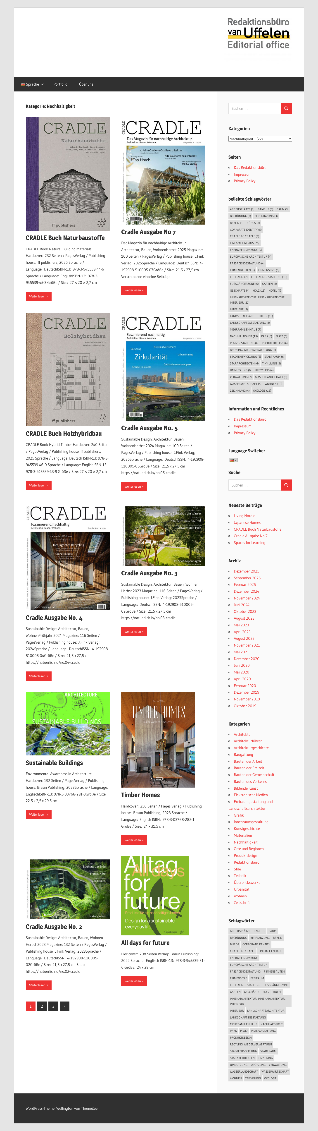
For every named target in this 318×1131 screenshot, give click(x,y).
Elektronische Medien (251, 794)
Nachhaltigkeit (246, 842)
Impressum (243, 174)
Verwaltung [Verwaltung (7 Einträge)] (241, 377)
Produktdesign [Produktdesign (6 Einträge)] (275, 343)
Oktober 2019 (245, 705)
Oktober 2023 (245, 611)
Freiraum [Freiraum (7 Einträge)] (239, 277)
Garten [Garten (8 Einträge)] (269, 283)
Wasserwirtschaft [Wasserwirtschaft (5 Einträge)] (245, 384)
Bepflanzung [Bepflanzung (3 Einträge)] (266, 216)
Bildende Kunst (246, 788)
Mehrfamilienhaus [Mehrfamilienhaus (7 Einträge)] (245, 329)
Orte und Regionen (249, 848)
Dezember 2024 (246, 591)
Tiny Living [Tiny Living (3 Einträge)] (271, 363)
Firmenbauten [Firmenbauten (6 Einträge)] (242, 270)
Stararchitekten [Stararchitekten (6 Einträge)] (244, 363)
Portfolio (60, 84)
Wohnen (240, 896)
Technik (240, 875)
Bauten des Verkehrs (250, 781)
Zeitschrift (242, 902)
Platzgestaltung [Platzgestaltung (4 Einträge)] (244, 343)
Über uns (86, 84)
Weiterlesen (37, 296)
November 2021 (247, 645)
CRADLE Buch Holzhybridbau (64, 433)
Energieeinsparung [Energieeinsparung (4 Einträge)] (246, 250)
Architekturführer (248, 740)
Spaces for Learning (249, 542)
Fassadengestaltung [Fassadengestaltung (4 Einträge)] (247, 263)
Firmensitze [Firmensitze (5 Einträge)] (268, 270)
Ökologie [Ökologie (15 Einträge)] (262, 390)
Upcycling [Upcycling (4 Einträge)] (264, 370)
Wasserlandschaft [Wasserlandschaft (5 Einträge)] (271, 377)
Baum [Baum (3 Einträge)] (283, 209)
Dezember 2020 (246, 658)
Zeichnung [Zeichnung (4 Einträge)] (240, 390)
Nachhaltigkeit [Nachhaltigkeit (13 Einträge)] (244, 336)
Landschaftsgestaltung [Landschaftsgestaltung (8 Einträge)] (250, 322)
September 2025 (247, 577)
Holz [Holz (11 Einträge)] (259, 290)
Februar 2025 (245, 584)
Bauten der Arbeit (248, 761)
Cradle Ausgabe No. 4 (54, 617)
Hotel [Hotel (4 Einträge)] (275, 290)
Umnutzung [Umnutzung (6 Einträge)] (241, 370)
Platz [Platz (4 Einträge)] (281, 336)
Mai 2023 (241, 625)
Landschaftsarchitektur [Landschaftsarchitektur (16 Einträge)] (251, 316)
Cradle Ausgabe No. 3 (149, 573)
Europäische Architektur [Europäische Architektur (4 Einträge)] (250, 256)
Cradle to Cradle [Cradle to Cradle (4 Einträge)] (244, 236)
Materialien (243, 835)
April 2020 (242, 678)
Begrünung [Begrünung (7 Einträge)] (240, 216)
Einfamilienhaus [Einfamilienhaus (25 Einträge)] (244, 243)
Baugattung (243, 754)
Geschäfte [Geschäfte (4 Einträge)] (239, 290)
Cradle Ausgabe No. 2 (54, 926)
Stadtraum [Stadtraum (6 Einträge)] (274, 356)
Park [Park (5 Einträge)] (266, 336)
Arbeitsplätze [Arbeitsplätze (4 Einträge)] (242, 209)
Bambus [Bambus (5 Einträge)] (265, 209)
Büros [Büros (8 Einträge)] (253, 223)
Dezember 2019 (246, 692)
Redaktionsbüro (246, 862)
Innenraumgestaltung (251, 821)
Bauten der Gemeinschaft (254, 774)
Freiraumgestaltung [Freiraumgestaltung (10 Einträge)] (269, 277)
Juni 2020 (242, 665)
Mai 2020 (241, 672)
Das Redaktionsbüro (250, 167)
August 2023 (244, 618)
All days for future (145, 942)
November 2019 (247, 699)
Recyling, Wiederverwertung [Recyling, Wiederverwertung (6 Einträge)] (253, 350)
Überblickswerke (247, 882)
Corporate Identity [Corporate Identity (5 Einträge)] (246, 229)
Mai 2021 (241, 651)
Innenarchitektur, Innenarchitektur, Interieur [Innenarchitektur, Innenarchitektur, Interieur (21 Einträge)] (257, 299)
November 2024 (247, 598)
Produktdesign (245, 855)
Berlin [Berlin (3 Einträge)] (236, 223)
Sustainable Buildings (54, 763)
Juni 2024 (241, 604)
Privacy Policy (245, 180)
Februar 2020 (245, 685)
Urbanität (241, 889)
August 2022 (244, 638)
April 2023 (242, 631)
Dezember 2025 (246, 571)
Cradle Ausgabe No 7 (148, 232)
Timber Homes (140, 795)
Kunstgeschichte (247, 828)
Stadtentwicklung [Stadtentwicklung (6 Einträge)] (245, 356)
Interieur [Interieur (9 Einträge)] (239, 309)
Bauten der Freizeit (249, 767)
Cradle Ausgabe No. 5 (149, 428)
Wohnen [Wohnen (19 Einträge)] (273, 384)
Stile (237, 869)
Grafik (239, 815)
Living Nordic (244, 515)
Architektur (243, 734)
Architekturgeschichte (251, 747)
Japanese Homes (247, 522)
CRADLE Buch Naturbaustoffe (65, 238)
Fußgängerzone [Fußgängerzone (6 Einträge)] (244, 283)
